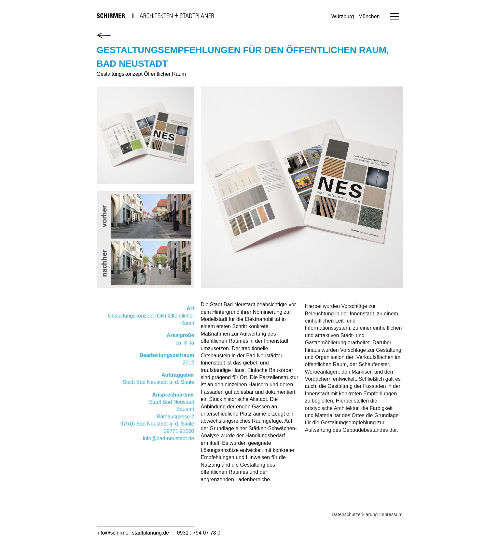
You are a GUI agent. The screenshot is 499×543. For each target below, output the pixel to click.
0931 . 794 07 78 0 (198, 533)
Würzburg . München (355, 16)
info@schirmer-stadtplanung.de (133, 533)
